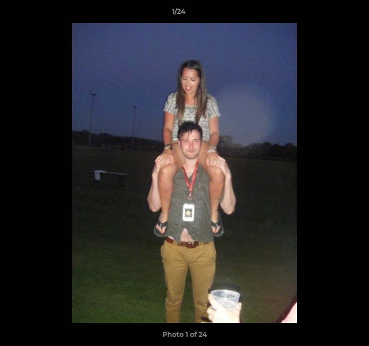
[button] (334, 14)
